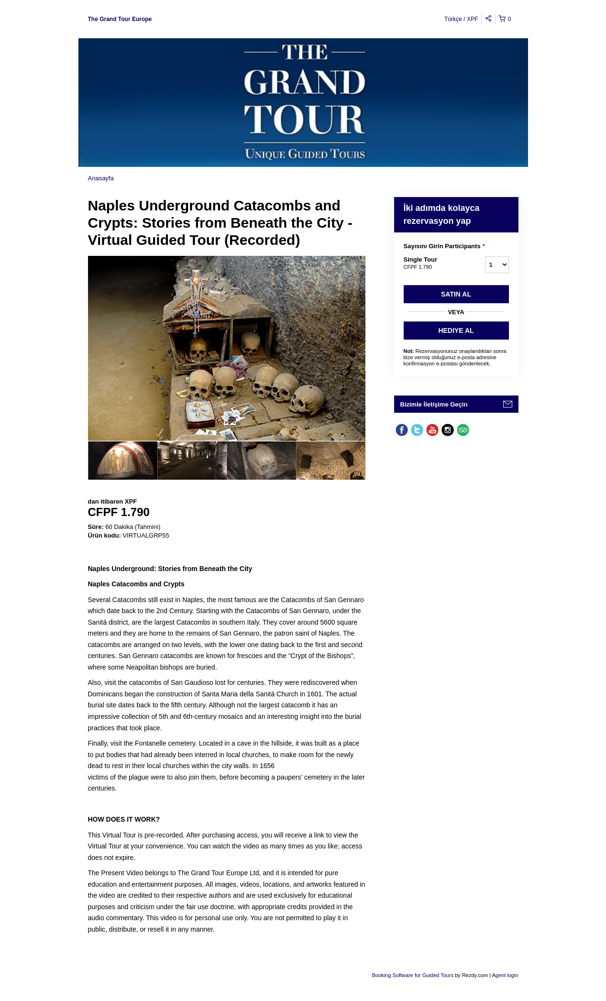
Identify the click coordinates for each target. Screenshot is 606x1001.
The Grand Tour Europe (120, 19)
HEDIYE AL (456, 330)
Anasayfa (101, 178)
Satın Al (456, 294)
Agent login (505, 975)
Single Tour (432, 263)
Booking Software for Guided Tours (413, 975)
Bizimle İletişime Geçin (434, 404)
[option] (122, 460)
